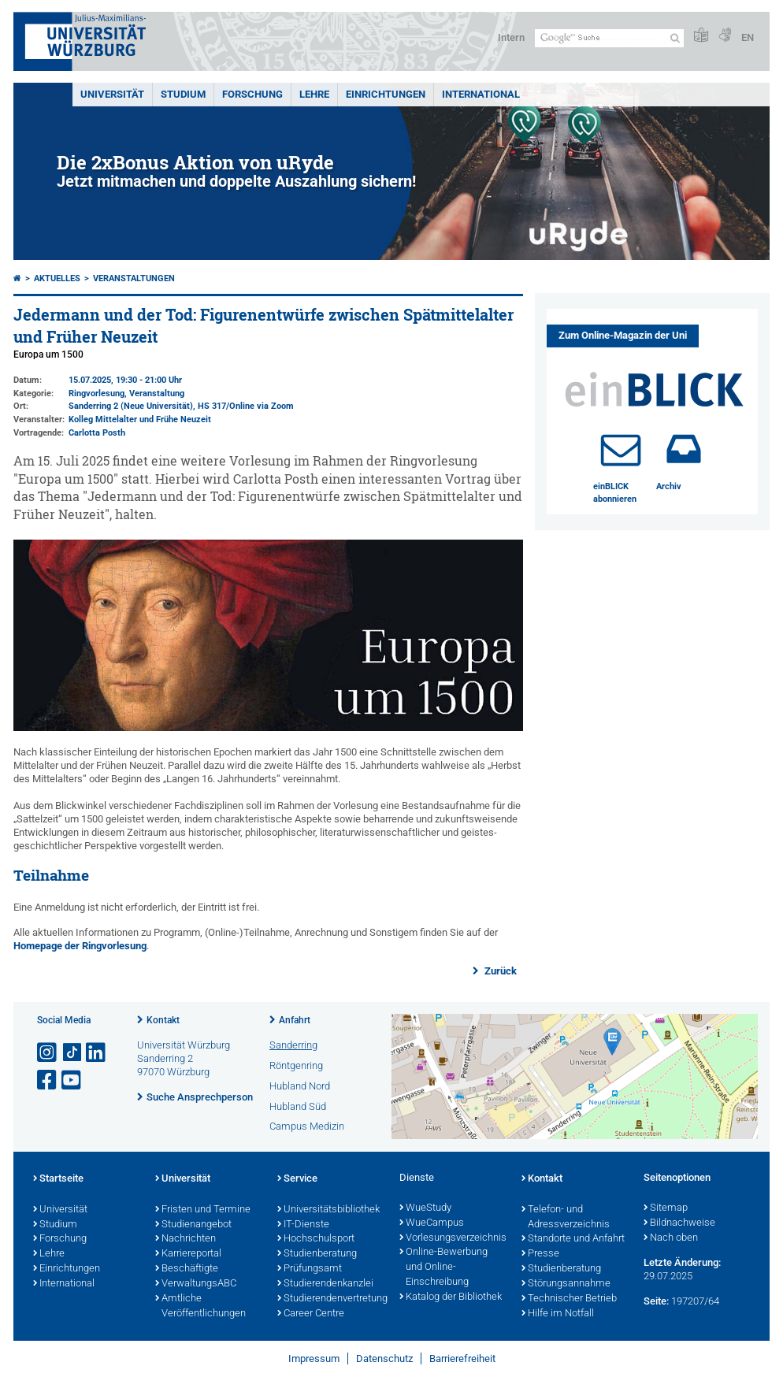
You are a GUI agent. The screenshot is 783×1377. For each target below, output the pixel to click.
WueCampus (431, 1223)
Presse (540, 1254)
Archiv (668, 486)
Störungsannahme (565, 1284)
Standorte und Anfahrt (573, 1239)
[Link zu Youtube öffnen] (72, 1080)
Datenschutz (384, 1358)
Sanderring (293, 1045)
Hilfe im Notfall (557, 1314)
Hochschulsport (315, 1239)
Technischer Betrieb (569, 1299)
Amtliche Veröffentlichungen (200, 1306)
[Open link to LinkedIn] (97, 1053)
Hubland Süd (297, 1106)
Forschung (252, 94)
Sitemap (666, 1208)
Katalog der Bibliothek (450, 1297)
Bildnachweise (679, 1223)
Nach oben (671, 1238)
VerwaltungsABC (195, 1284)
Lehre (314, 94)
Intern (511, 37)
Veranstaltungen (134, 278)
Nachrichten (185, 1239)
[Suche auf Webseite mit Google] (609, 38)
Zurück (499, 971)
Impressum (314, 1358)
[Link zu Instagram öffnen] (48, 1053)
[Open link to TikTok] (72, 1053)
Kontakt (163, 1020)
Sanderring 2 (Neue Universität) (131, 406)
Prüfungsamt (309, 1269)
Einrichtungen (385, 94)
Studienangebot (193, 1225)
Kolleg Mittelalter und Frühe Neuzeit (140, 419)
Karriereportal (188, 1254)
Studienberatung (317, 1254)
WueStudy (425, 1208)
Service (297, 1179)
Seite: (656, 1301)
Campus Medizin (306, 1126)
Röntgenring (296, 1065)
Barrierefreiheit (462, 1358)
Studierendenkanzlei (325, 1284)
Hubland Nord (299, 1086)
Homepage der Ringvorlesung (80, 946)
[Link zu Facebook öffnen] (48, 1080)
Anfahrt (294, 1020)
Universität (112, 94)
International (481, 94)
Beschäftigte (186, 1269)
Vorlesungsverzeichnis (452, 1238)
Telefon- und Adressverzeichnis (565, 1217)
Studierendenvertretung (330, 1299)
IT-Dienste (303, 1225)
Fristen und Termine (202, 1210)
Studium (183, 94)
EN (747, 37)
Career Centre (310, 1314)
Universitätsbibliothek (328, 1210)
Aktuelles (57, 278)
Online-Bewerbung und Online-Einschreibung (443, 1267)
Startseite (58, 1179)
